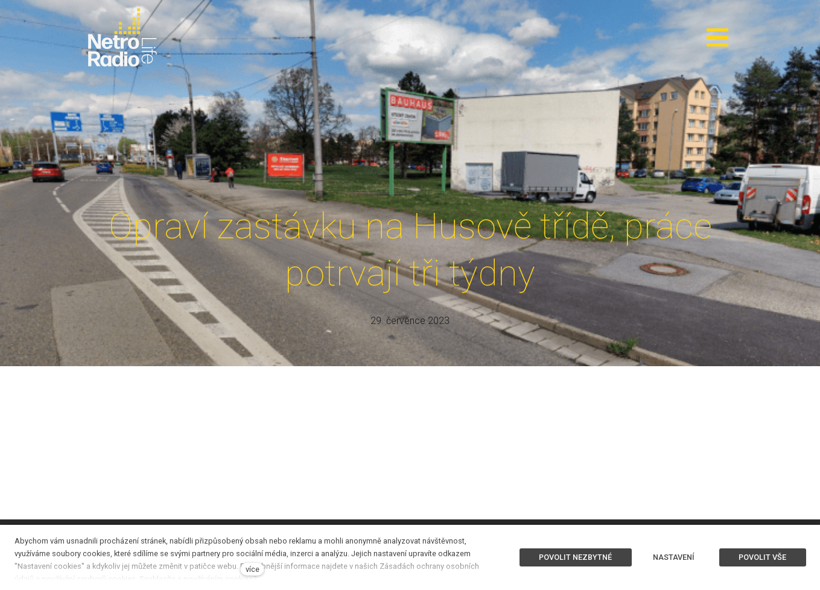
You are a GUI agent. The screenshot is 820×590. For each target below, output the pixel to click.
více (252, 569)
